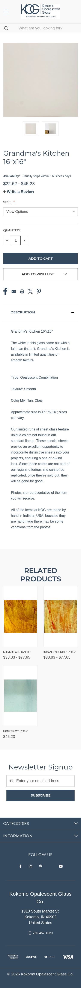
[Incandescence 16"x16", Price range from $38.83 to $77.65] (60, 616)
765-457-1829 (43, 933)
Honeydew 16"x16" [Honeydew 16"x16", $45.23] (15, 731)
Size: (7, 202)
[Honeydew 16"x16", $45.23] (20, 695)
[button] (18, 192)
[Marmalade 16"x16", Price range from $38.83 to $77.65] (20, 616)
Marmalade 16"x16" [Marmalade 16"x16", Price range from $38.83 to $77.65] (17, 652)
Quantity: (12, 230)
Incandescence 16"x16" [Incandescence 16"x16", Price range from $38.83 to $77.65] (60, 652)
